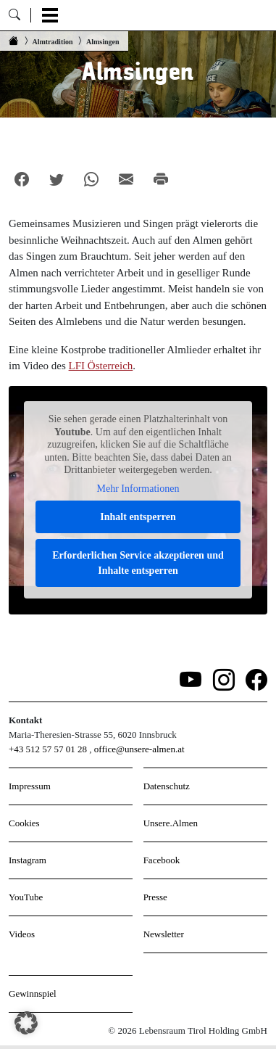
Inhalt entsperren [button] (137, 516)
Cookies (24, 823)
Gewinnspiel (33, 993)
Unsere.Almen (170, 823)
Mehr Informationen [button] (138, 487)
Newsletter (163, 934)
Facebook (161, 860)
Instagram (27, 860)
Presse (155, 897)
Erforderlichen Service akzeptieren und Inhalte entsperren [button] (138, 563)
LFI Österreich (101, 365)
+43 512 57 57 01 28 (48, 749)
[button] (26, 1023)
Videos (22, 934)
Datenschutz (166, 786)
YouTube (26, 897)
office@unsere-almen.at (139, 749)
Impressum (30, 786)
